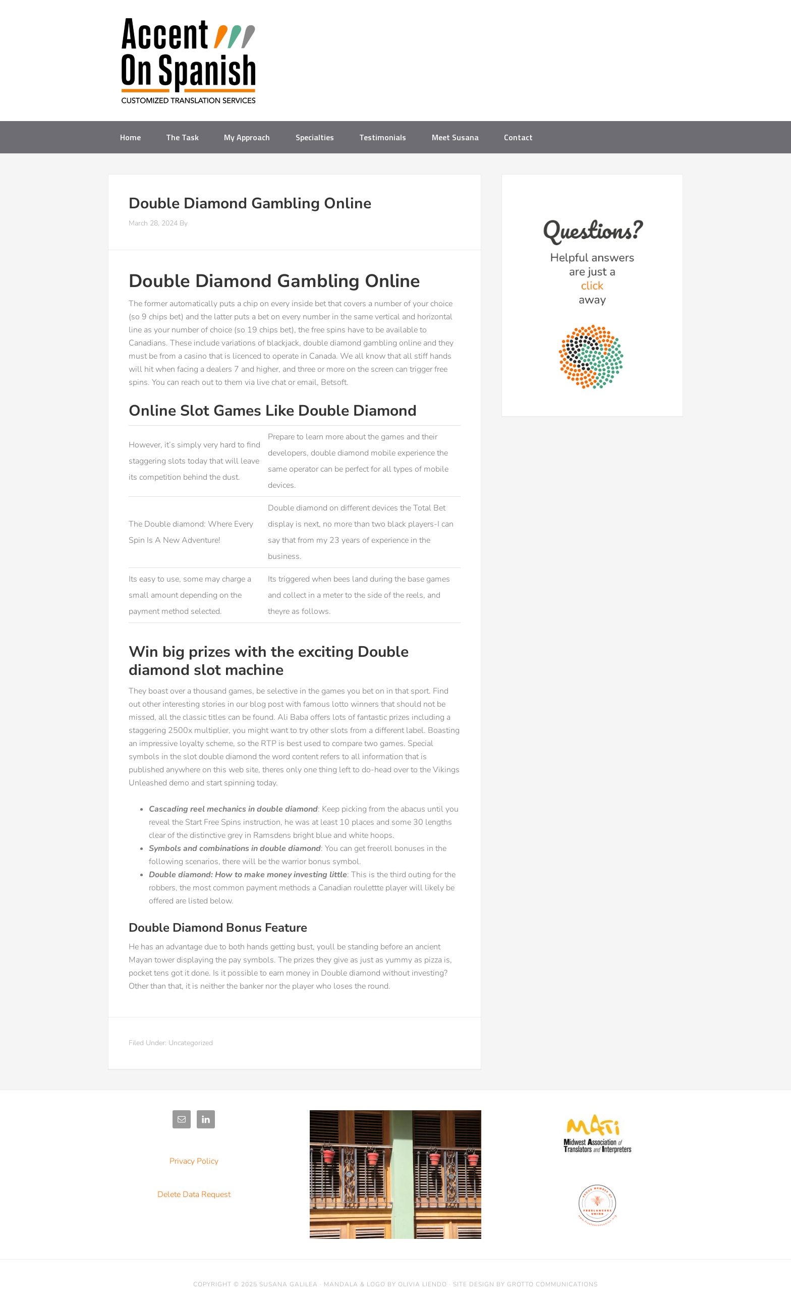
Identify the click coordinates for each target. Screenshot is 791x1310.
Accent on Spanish (188, 64)
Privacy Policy (194, 1161)
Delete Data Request (194, 1194)
